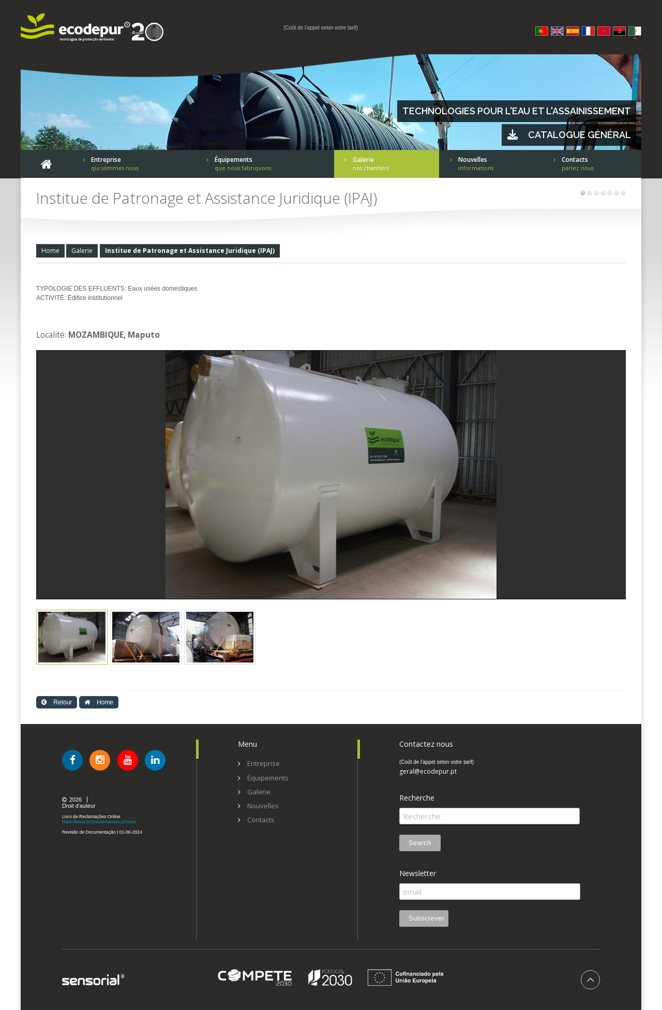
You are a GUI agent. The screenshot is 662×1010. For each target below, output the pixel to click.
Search (420, 843)
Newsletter (417, 873)
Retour (56, 702)
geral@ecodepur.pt (428, 771)
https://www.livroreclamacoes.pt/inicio (99, 821)
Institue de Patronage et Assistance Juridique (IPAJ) (190, 250)
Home (50, 250)
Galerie (82, 250)
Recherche (416, 798)
